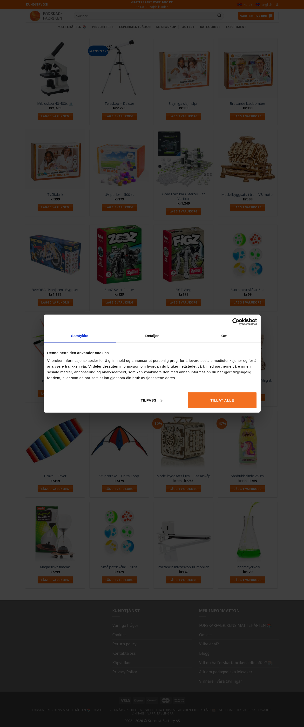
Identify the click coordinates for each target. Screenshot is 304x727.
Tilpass (151, 400)
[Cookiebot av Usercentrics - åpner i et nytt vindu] (236, 321)
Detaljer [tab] (152, 336)
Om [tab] (224, 336)
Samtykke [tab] (79, 336)
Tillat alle (222, 400)
